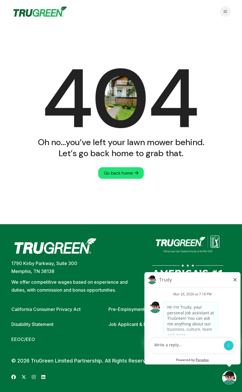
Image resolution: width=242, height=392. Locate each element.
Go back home (121, 173)
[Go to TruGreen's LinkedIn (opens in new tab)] (43, 377)
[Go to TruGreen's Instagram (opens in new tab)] (34, 377)
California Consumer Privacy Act (46, 309)
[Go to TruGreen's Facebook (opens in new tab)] (13, 377)
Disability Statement (32, 324)
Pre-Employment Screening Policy (145, 309)
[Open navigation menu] (225, 11)
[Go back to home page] (40, 11)
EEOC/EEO (23, 339)
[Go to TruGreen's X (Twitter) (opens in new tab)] (24, 377)
